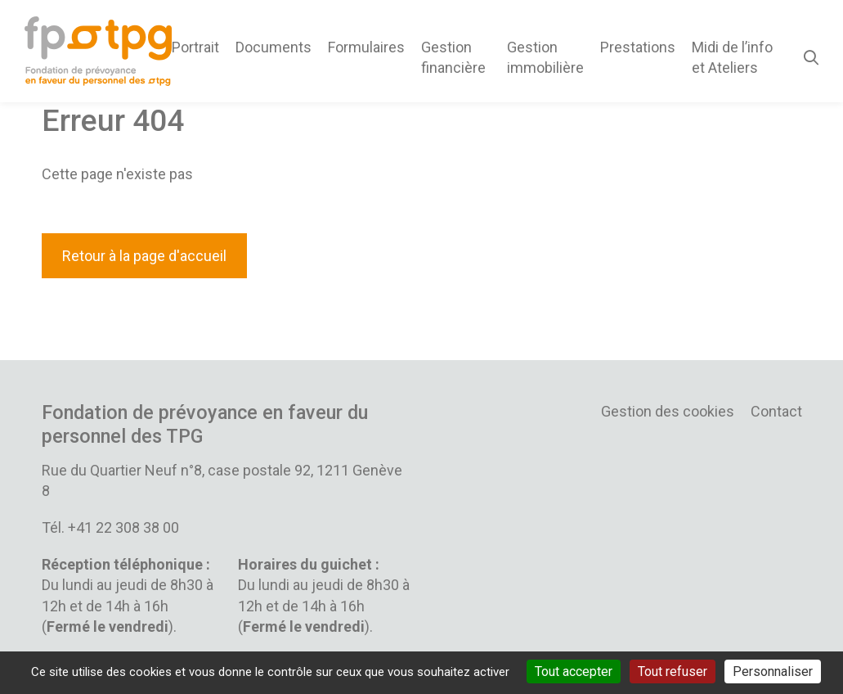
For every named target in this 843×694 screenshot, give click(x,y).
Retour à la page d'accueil (144, 255)
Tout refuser (672, 671)
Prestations (637, 47)
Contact (776, 411)
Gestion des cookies (667, 411)
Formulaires (366, 47)
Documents (273, 47)
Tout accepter (573, 671)
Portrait (195, 47)
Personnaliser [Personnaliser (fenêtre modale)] (773, 671)
